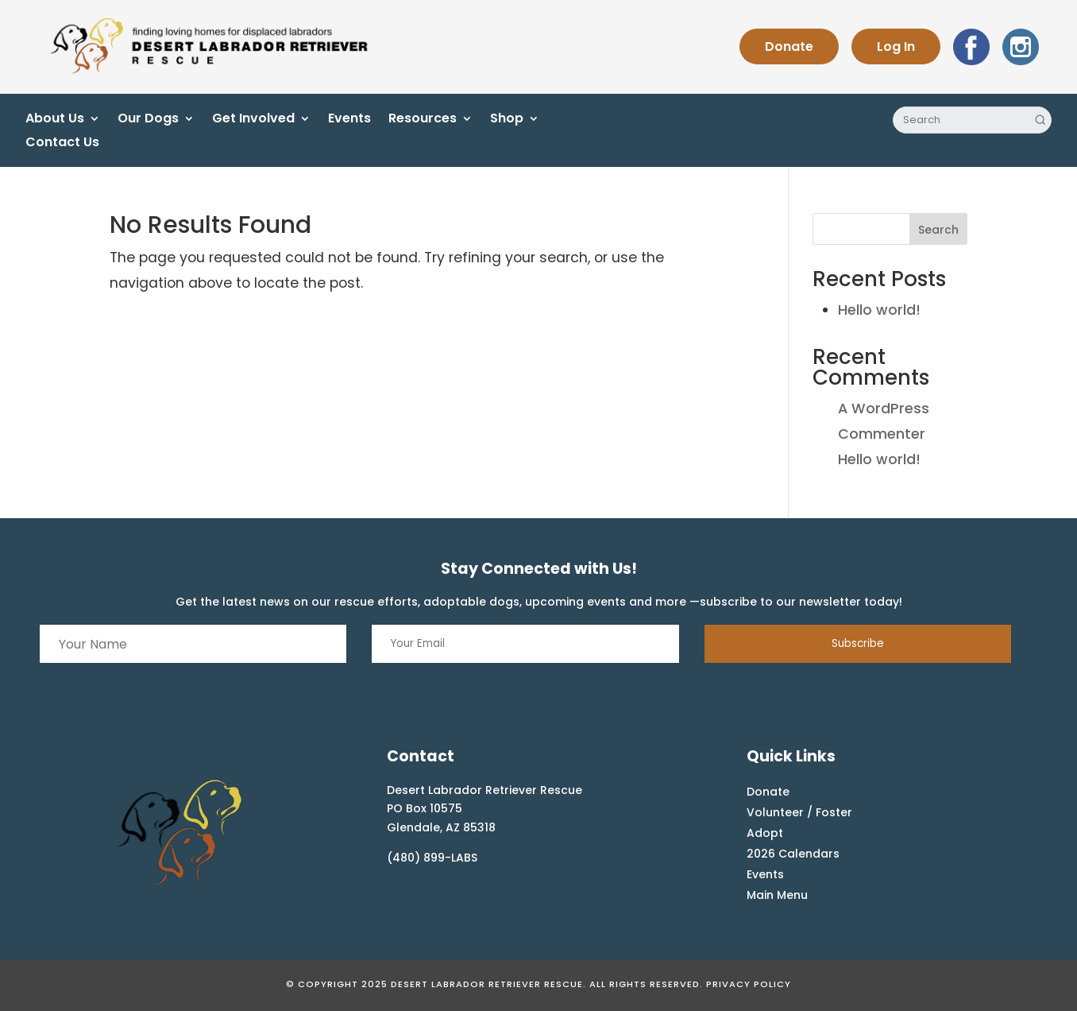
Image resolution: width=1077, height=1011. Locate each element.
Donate (789, 46)
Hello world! (879, 310)
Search (938, 230)
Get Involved (253, 120)
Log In (896, 46)
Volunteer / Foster (799, 812)
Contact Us (62, 144)
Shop (506, 120)
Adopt (765, 833)
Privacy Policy (748, 984)
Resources (422, 120)
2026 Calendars (793, 854)
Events (349, 120)
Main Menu (777, 895)
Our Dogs (148, 120)
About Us (54, 120)
